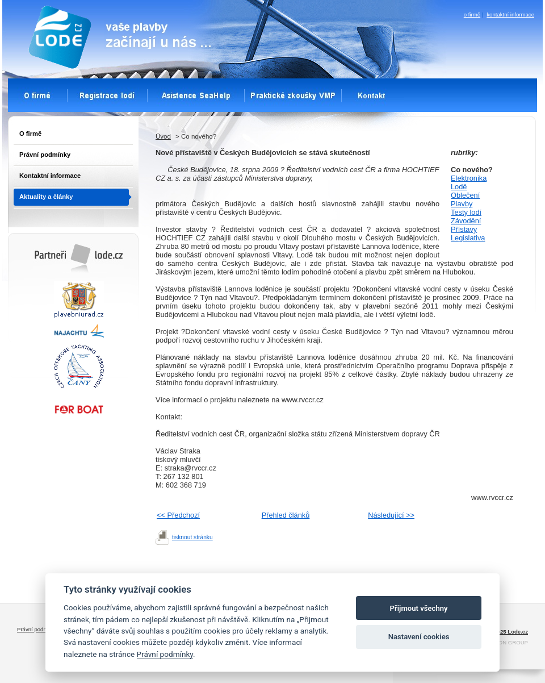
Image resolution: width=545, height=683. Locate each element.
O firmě (30, 133)
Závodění (466, 220)
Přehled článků (286, 515)
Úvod (163, 136)
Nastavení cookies (419, 636)
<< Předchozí (178, 515)
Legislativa (468, 238)
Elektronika (469, 178)
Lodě (459, 186)
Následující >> (391, 515)
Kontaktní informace (50, 175)
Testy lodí (466, 212)
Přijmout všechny (419, 608)
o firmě (472, 14)
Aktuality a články (46, 196)
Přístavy (464, 229)
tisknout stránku (192, 537)
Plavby (461, 203)
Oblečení (465, 195)
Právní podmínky (44, 154)
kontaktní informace (510, 14)
